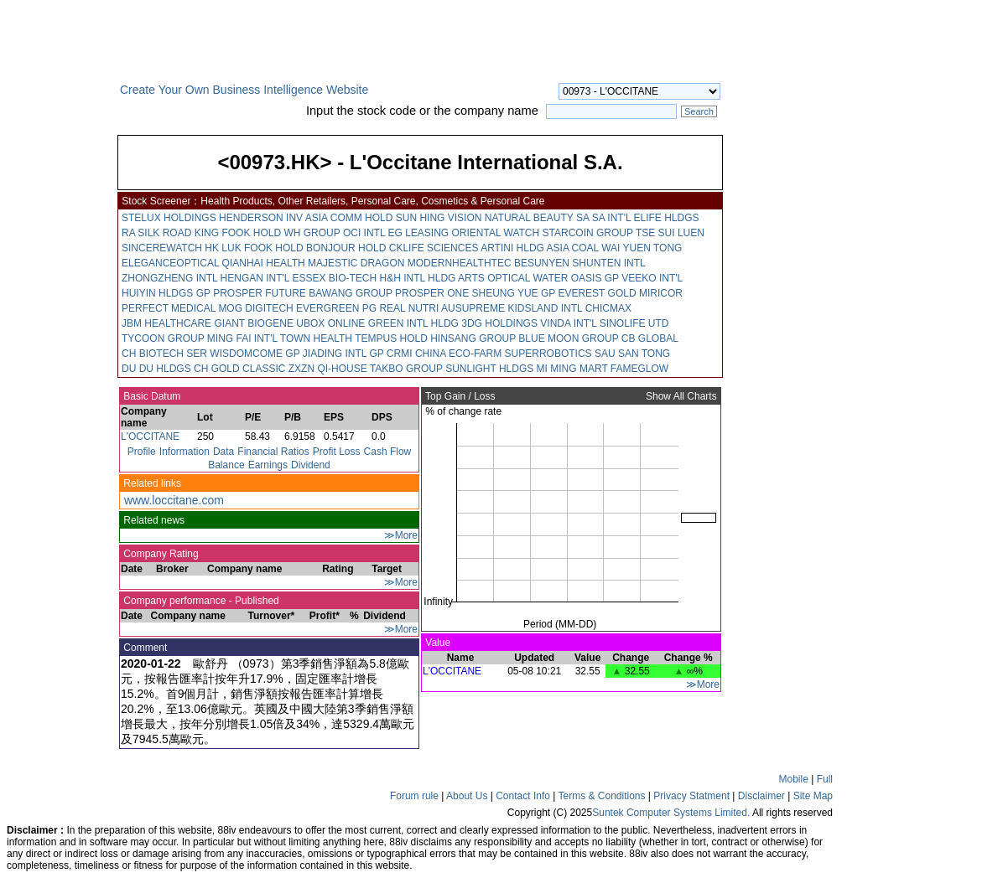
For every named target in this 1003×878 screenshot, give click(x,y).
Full (825, 779)
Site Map (813, 796)
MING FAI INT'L (242, 338)
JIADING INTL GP (343, 353)
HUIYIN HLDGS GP (166, 293)
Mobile (793, 779)
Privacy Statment (691, 796)
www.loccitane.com (174, 500)
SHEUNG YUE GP (513, 293)
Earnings (268, 465)
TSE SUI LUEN (670, 233)
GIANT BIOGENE (253, 323)
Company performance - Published (200, 601)
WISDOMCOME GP (254, 353)
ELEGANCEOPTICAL (170, 263)
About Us (466, 796)
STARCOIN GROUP (588, 233)
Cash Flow (388, 451)
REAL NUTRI (409, 308)
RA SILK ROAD (156, 233)
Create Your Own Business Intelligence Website (244, 89)
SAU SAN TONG (632, 353)
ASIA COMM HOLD (349, 218)
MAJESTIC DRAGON (356, 263)
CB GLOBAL (649, 338)
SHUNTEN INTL (608, 263)
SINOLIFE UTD (634, 323)
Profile (141, 451)
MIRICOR (661, 293)
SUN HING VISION (439, 218)
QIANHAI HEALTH (263, 263)
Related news (152, 520)
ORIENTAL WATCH (496, 233)
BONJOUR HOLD (346, 248)
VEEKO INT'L (652, 278)
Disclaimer (761, 796)
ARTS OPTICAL (494, 278)
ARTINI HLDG (512, 248)
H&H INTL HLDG (417, 278)
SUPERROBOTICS (548, 353)
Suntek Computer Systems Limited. (671, 813)
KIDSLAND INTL (544, 308)
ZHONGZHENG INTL (169, 278)
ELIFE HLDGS (666, 218)
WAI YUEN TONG (641, 248)
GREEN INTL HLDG (413, 323)
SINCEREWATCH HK (170, 248)
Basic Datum (150, 396)
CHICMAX (608, 308)
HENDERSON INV (261, 218)
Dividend (310, 465)
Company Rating (160, 554)
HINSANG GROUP (473, 338)
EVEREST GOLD (597, 293)
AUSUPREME (473, 308)
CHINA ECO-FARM (458, 353)
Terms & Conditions (601, 796)
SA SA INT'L (603, 218)
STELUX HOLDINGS (169, 218)
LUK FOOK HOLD (262, 248)
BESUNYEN (541, 263)
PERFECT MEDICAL (169, 308)
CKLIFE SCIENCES (434, 248)
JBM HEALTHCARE (166, 323)
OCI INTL (364, 233)
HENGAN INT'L (255, 278)
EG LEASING (418, 233)
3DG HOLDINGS (499, 323)
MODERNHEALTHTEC (460, 263)
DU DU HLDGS (156, 368)
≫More (401, 535)
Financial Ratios (273, 451)
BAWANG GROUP (350, 293)
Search (699, 111)
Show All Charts (683, 396)
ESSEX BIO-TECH (334, 278)
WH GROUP (311, 233)
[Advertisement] (58, 338)
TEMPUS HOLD (391, 338)
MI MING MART (572, 368)
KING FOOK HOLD (238, 233)
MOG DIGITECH (255, 308)
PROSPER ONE (432, 293)
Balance (226, 465)
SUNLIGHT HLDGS (489, 368)
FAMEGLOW (639, 368)
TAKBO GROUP (406, 368)
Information (184, 451)
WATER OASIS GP (575, 278)
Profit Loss (337, 451)
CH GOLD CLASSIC (239, 368)
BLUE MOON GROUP (568, 338)
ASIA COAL (573, 248)
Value (436, 642)
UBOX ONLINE (330, 323)
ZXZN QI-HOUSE (327, 368)
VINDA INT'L (568, 323)
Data (223, 451)
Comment (144, 647)
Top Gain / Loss (459, 396)
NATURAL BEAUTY (529, 218)
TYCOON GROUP (163, 338)
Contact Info (523, 796)
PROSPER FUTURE (259, 293)
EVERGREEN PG (336, 308)
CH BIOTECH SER (164, 353)
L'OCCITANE (150, 436)
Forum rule (414, 796)
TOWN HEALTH (316, 338)
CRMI (400, 353)
